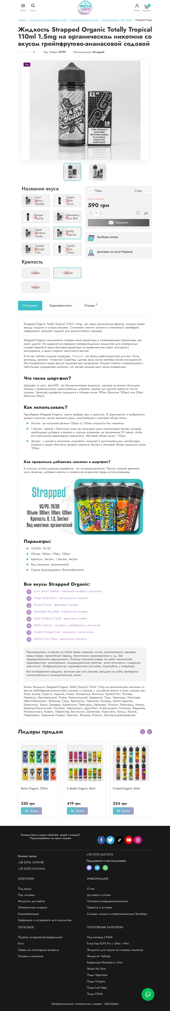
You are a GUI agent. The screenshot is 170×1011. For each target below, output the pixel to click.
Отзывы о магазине (30, 956)
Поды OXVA (95, 994)
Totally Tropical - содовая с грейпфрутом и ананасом (67, 625)
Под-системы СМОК (100, 937)
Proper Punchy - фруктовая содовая (56, 605)
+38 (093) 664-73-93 (99, 854)
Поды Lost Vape (97, 987)
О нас (91, 889)
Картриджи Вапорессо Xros (104, 962)
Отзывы (90, 305)
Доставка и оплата (99, 895)
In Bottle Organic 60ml (81, 788)
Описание (30, 305)
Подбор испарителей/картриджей (40, 937)
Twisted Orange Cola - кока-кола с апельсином (64, 632)
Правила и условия (99, 907)
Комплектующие (28, 914)
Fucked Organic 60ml (126, 788)
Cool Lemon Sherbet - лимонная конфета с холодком (67, 591)
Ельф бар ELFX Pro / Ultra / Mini (108, 943)
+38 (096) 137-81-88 (31, 862)
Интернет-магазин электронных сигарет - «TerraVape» (85, 1004)
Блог (21, 943)
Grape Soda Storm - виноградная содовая (61, 598)
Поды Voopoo (96, 981)
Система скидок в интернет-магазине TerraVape (117, 914)
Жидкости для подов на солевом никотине (115, 950)
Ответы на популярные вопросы (38, 950)
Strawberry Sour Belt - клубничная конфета (60, 611)
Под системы (26, 895)
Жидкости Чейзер (98, 956)
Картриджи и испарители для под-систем (44, 920)
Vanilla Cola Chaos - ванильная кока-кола (60, 639)
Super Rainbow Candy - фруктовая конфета (60, 618)
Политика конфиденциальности (107, 901)
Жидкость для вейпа (31, 901)
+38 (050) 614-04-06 (31, 868)
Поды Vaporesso (97, 975)
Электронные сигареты (32, 907)
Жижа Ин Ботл (96, 968)
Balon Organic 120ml (34, 788)
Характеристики (60, 305)
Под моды (24, 889)
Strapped (98, 52)
